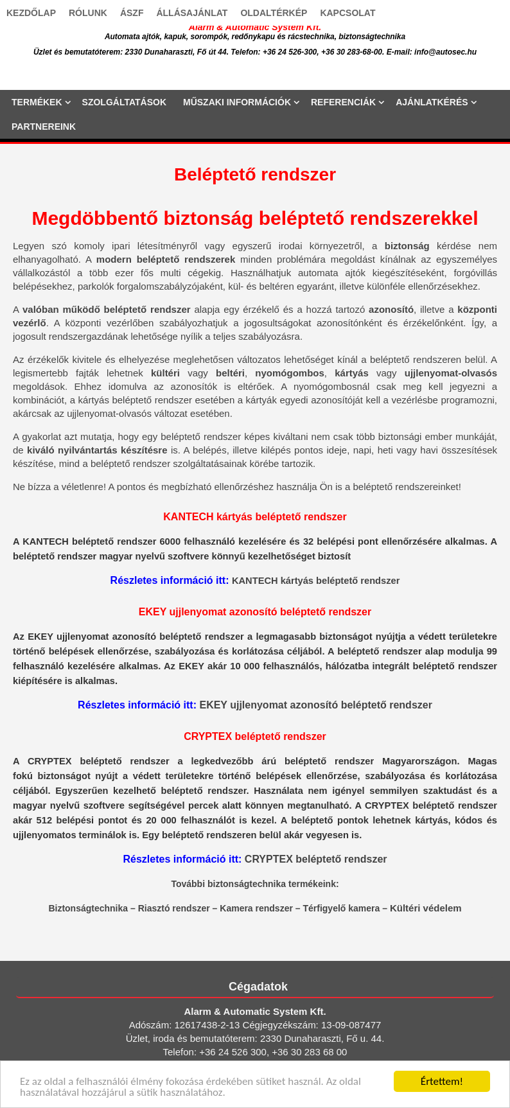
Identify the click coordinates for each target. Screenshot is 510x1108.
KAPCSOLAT (347, 13)
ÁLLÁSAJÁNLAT (191, 13)
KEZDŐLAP (31, 13)
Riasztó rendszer (174, 908)
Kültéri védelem (426, 907)
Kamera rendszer (256, 908)
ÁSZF (132, 13)
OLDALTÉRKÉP (273, 13)
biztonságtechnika (246, 884)
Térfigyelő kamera (341, 908)
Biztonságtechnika (88, 908)
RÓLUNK (88, 13)
